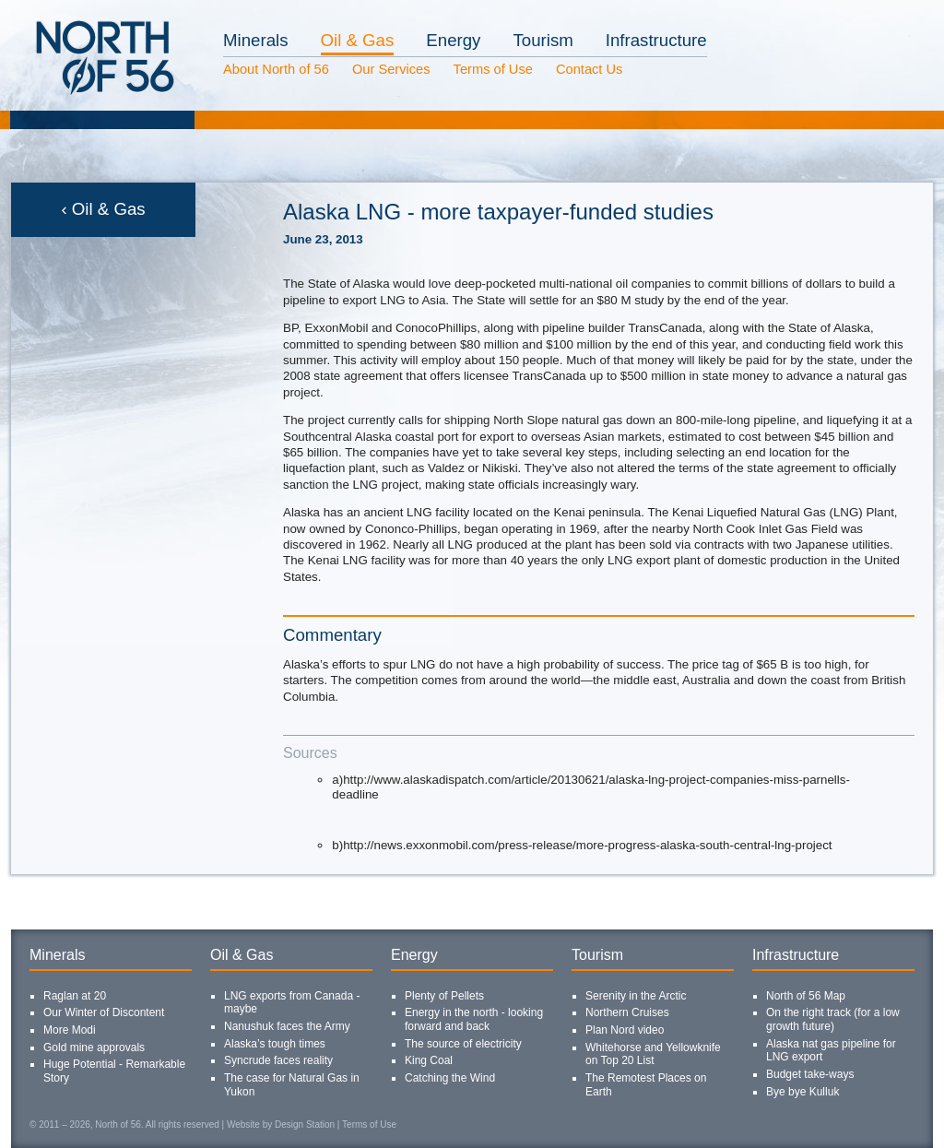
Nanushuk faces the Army (287, 1026)
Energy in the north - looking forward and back (474, 1019)
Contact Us (589, 69)
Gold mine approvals (94, 1047)
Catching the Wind (450, 1077)
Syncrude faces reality (278, 1060)
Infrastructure (656, 40)
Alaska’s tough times (274, 1043)
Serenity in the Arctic (635, 995)
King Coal (429, 1060)
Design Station (305, 1124)
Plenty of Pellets (444, 995)
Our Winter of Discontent (103, 1012)
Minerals (256, 40)
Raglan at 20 (74, 995)
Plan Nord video (624, 1030)
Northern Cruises (627, 1012)
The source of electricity (463, 1043)
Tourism (542, 40)
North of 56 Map (805, 995)
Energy (453, 40)
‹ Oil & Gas (103, 209)
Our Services (391, 69)
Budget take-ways (810, 1074)
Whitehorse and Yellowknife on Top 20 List (653, 1054)
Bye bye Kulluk (802, 1091)
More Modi (69, 1030)
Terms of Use (493, 69)
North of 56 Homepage (71, 96)
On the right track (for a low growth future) (833, 1019)
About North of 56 (276, 69)
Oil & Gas (358, 40)
